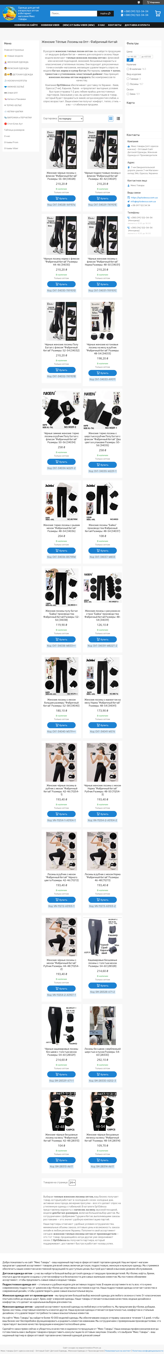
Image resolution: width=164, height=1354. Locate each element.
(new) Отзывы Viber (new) (79, 25)
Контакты (114, 25)
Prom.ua (97, 1348)
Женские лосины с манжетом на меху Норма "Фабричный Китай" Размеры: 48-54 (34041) (102, 702)
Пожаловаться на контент (118, 1351)
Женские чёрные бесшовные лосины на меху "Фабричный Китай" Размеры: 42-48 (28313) (61, 1137)
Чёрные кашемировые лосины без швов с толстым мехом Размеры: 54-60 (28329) (61, 1052)
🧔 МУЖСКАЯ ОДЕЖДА (16, 68)
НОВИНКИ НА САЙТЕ (26, 25)
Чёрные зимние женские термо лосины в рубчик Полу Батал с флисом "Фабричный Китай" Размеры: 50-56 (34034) (61, 438)
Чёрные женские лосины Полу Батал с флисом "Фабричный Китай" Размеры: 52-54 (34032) (61, 347)
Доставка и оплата (137, 25)
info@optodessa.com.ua (143, 201)
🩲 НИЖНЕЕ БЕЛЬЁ (14, 86)
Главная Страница (14, 50)
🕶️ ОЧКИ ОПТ (11, 93)
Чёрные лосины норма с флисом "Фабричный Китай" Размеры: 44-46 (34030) (61, 261)
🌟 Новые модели (13, 56)
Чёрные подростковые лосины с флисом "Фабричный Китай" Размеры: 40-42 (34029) (102, 176)
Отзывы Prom (11, 142)
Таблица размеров (14, 130)
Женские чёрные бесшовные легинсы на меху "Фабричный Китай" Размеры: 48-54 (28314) (102, 1137)
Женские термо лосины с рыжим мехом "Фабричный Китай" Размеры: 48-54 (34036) (61, 528)
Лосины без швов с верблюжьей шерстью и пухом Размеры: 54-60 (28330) (103, 1052)
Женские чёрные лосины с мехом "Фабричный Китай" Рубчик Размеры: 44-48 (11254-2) (61, 965)
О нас (101, 25)
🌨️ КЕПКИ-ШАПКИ (13, 111)
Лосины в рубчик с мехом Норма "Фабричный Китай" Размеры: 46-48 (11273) (102, 877)
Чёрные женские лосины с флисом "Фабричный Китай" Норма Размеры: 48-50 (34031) (102, 261)
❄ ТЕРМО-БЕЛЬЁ (13, 105)
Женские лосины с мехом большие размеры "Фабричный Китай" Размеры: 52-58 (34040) (61, 702)
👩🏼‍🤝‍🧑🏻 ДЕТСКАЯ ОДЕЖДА (18, 74)
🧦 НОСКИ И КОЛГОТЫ (15, 80)
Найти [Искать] (104, 13)
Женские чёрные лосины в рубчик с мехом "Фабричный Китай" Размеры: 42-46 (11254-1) (61, 790)
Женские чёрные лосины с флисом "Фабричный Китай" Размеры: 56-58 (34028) (61, 176)
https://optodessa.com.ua (144, 197)
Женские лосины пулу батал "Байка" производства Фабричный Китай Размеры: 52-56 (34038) (61, 615)
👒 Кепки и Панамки (15, 99)
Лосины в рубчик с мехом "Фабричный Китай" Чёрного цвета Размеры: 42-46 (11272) (61, 877)
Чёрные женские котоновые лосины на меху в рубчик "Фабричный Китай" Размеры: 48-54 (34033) (102, 349)
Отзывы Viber (11, 148)
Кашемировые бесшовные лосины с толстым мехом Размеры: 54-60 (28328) (102, 963)
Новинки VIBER (50, 25)
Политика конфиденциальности (147, 1351)
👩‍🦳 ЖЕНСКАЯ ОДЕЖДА (16, 62)
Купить (63, 198)
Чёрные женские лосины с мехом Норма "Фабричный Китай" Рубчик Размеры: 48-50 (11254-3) (102, 790)
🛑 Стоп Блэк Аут (13, 123)
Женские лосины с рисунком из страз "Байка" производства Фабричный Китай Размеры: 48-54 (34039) (103, 615)
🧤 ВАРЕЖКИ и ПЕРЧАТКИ (18, 117)
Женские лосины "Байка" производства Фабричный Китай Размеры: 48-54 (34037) (102, 528)
